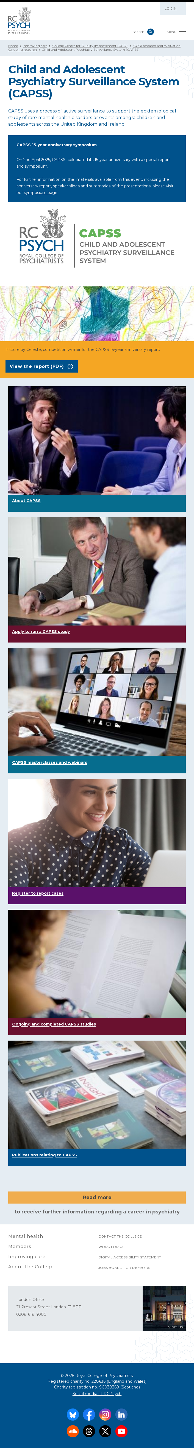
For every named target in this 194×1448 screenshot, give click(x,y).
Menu (176, 33)
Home (13, 46)
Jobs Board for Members (124, 1268)
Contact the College (120, 1236)
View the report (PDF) (41, 366)
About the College (31, 1266)
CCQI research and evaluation (157, 46)
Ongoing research (22, 49)
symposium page (40, 192)
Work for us (111, 1247)
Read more (97, 1198)
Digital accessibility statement (129, 1257)
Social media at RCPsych (97, 1393)
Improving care (35, 46)
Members (19, 1246)
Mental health (25, 1236)
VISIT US (175, 1327)
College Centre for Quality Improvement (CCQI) (90, 46)
